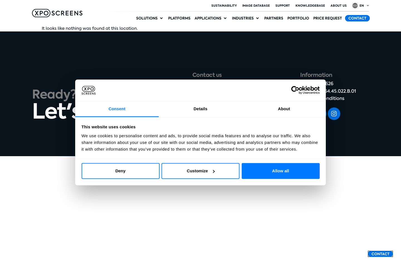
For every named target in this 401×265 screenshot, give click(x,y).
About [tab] (284, 108)
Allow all (280, 170)
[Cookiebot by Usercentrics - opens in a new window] (295, 90)
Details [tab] (200, 108)
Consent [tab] (117, 108)
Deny (120, 170)
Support (282, 5)
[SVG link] (57, 13)
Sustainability (224, 5)
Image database (256, 5)
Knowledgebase (310, 5)
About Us (339, 5)
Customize (201, 170)
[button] (150, 18)
